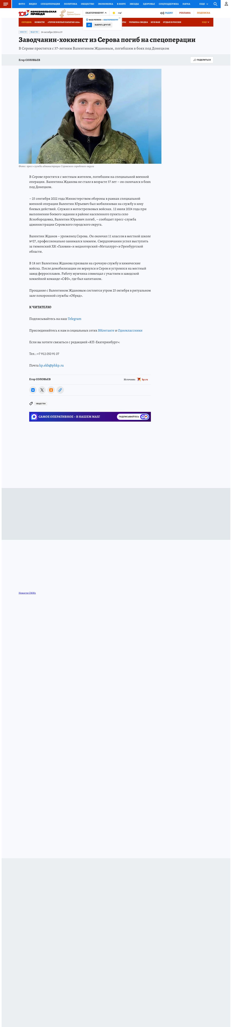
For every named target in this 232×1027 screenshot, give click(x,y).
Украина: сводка (138, 22)
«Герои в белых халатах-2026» (64, 22)
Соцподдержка (169, 4)
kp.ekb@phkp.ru (51, 365)
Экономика (105, 4)
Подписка (203, 12)
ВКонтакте (106, 330)
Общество (87, 4)
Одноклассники (130, 330)
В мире (121, 4)
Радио (169, 12)
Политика (70, 4)
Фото (21, 4)
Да (89, 25)
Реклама (184, 12)
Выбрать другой (102, 25)
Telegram (74, 318)
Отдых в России (172, 22)
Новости (40, 22)
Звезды (134, 4)
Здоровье (149, 4)
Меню (4, 4)
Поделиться (202, 60)
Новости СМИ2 (27, 593)
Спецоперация (50, 4)
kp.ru (145, 379)
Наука (186, 4)
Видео (33, 4)
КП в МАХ (155, 22)
